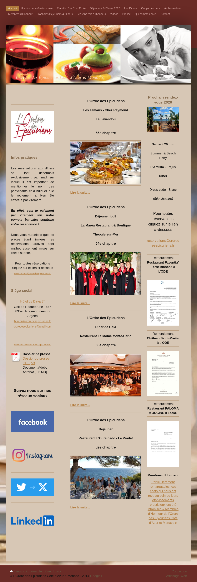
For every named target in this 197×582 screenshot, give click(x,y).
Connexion (179, 571)
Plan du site (52, 571)
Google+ (96, 576)
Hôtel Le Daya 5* (32, 301)
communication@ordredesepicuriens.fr (32, 344)
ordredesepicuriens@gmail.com (32, 326)
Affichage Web (176, 576)
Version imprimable (26, 571)
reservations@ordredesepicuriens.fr (32, 273)
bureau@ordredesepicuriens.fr (32, 321)
